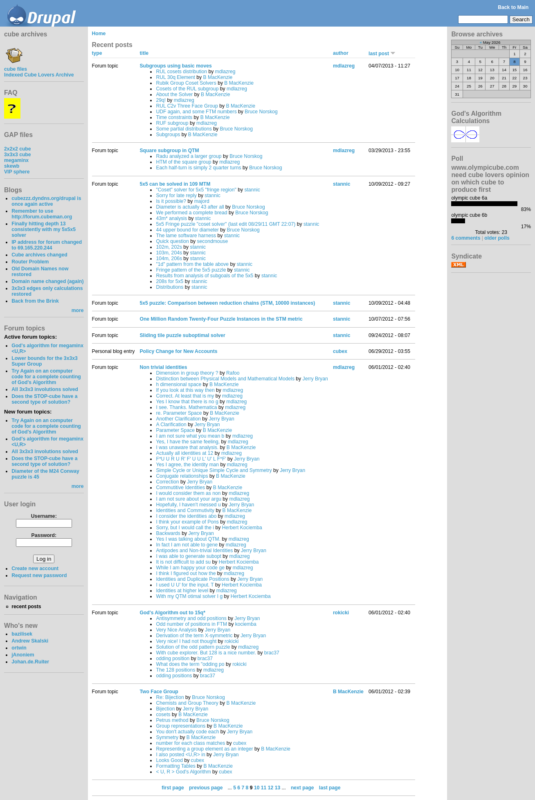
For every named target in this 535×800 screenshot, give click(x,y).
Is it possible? (171, 201)
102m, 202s (169, 247)
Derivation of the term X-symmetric (194, 635)
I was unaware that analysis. (187, 447)
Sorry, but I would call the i (185, 527)
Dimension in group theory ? (187, 373)
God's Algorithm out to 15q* (172, 613)
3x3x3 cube (17, 154)
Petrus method (172, 720)
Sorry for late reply (176, 195)
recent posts (26, 606)
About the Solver (174, 94)
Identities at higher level (182, 590)
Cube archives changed (39, 255)
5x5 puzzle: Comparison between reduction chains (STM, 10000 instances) (227, 303)
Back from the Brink (35, 301)
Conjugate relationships (182, 476)
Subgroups (168, 134)
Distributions (169, 287)
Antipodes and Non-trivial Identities (194, 550)
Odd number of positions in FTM (191, 624)
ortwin (18, 648)
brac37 (271, 653)
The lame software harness (186, 235)
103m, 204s (169, 253)
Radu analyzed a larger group (188, 156)
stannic (252, 190)
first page (173, 788)
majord (201, 201)
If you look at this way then (185, 390)
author (340, 53)
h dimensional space (178, 384)
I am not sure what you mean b (190, 436)
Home (99, 33)
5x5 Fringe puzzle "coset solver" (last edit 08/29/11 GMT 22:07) (225, 224)
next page (302, 788)
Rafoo (232, 373)
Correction (167, 482)
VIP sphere (17, 172)
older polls (496, 238)
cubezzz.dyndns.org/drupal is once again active (46, 201)
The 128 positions (175, 670)
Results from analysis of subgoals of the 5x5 (204, 276)
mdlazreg (225, 71)
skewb (11, 166)
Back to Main (513, 7)
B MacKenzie (218, 77)
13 (278, 788)
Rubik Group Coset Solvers (186, 83)
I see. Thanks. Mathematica (186, 407)
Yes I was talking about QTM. (189, 539)
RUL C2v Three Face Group (187, 106)
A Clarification (171, 424)
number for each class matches (190, 743)
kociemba (245, 624)
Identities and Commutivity (185, 510)
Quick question (172, 241)
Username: (44, 516)
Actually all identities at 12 (184, 453)
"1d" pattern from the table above (192, 264)
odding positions (174, 676)
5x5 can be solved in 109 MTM (174, 184)
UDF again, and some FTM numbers (196, 112)
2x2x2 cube (17, 149)
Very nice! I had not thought (186, 641)
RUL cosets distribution (181, 71)
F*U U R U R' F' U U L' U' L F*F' (191, 459)
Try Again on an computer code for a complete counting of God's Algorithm (46, 376)
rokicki (231, 641)
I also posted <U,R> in (180, 754)
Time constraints (174, 117)
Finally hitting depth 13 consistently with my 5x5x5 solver (43, 229)
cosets (163, 714)
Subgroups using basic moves (175, 66)
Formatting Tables (175, 766)
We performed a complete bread (191, 213)
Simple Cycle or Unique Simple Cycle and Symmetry (214, 470)
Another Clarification (178, 419)
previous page (206, 788)
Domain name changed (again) (47, 281)
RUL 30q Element (175, 77)
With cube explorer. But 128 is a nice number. (206, 653)
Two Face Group (158, 691)
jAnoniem (22, 655)
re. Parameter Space (179, 413)
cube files (15, 66)
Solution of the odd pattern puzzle (193, 647)
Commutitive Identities (180, 487)
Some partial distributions (184, 129)
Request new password (39, 575)
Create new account (34, 568)
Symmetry (167, 737)
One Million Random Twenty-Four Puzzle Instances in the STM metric (220, 319)
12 (271, 788)
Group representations (180, 726)
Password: (43, 535)
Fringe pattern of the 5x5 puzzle (191, 270)
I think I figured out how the (186, 573)
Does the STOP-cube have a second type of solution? (44, 399)
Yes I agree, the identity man (187, 464)
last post (382, 53)
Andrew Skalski (29, 641)
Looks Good (169, 760)
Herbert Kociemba (242, 527)
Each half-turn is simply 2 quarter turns (198, 168)
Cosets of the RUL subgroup (187, 89)
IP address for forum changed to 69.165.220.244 (46, 245)
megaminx (16, 160)
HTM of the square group (183, 162)
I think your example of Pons (187, 522)
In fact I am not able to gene (187, 545)
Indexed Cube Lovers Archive (39, 75)
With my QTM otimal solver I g (189, 596)
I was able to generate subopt (188, 556)
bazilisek (21, 634)
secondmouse (212, 241)
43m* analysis (171, 218)
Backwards (168, 533)
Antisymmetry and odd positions (191, 618)
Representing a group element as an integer (204, 749)
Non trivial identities (163, 367)
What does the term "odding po (190, 664)
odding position (172, 658)
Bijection (165, 709)
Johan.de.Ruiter (30, 662)
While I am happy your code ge (190, 568)
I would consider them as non (188, 493)
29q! (161, 100)
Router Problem (30, 262)
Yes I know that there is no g (187, 401)
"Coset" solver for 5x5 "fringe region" (196, 190)
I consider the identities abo (186, 516)
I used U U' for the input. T (185, 585)
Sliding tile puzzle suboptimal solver (182, 335)
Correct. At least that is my (185, 396)
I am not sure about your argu (188, 499)
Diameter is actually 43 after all (190, 207)
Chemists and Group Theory (187, 703)
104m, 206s (169, 258)
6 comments (465, 238)
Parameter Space (175, 430)
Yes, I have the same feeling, (188, 442)
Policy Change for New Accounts (178, 351)
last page (330, 788)
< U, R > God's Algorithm (183, 772)
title (143, 53)
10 (257, 788)
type (97, 53)
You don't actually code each (187, 732)
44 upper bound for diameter (187, 230)
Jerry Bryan (315, 379)
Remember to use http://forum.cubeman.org (41, 214)
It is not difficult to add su (183, 562)
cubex (340, 351)
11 (264, 788)
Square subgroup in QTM (169, 150)
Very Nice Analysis (176, 630)
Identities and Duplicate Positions (192, 579)
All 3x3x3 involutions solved (44, 389)
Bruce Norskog (261, 112)
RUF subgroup (172, 123)
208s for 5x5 (169, 281)
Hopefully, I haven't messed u (188, 505)
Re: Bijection (170, 697)
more (78, 310)
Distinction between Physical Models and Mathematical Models (225, 379)
